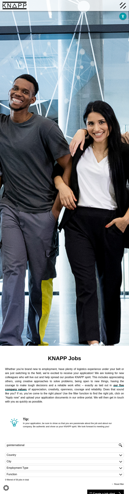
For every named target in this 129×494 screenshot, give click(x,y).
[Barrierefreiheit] (122, 16)
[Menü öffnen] (122, 5)
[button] (6, 488)
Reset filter (118, 484)
